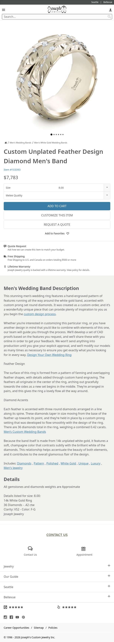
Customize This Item (57, 215)
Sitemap (39, 627)
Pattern (39, 463)
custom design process (40, 314)
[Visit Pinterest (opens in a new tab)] (24, 617)
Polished (52, 463)
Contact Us (57, 534)
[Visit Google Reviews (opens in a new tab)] (30, 607)
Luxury (95, 463)
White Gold (68, 463)
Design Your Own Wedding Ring (49, 355)
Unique (83, 463)
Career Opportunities (16, 627)
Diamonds (24, 463)
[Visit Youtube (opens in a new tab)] (18, 617)
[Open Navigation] (3, 10)
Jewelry (57, 566)
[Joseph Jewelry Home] (6, 143)
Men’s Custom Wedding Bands (25, 432)
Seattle (57, 587)
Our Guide (57, 576)
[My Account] (110, 10)
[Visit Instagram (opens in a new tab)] (6, 617)
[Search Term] (57, 16)
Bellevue (57, 597)
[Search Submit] (109, 16)
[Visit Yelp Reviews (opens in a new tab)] (83, 607)
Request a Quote (57, 225)
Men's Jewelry (13, 468)
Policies (52, 627)
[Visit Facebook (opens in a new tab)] (12, 617)
